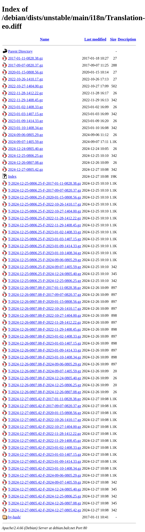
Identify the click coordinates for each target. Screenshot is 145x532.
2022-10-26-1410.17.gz (25, 79)
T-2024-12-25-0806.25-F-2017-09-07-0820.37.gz (44, 190)
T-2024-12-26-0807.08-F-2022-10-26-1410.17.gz (44, 308)
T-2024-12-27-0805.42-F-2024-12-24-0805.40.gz (44, 489)
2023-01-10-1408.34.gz (25, 128)
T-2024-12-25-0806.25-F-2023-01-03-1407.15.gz (44, 239)
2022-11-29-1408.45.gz (25, 100)
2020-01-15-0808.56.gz (25, 72)
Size (113, 39)
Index (12, 176)
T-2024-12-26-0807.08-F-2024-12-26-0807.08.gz (44, 392)
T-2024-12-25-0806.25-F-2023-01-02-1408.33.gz (44, 232)
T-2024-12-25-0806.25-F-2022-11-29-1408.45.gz (44, 225)
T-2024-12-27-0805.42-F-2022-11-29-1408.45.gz (44, 441)
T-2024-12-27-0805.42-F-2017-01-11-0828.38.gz (44, 399)
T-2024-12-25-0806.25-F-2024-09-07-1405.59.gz (44, 267)
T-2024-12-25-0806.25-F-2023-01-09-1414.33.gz (44, 246)
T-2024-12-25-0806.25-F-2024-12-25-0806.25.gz (44, 281)
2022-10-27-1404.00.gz (25, 86)
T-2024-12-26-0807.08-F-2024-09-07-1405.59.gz (44, 371)
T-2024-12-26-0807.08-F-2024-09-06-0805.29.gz (44, 364)
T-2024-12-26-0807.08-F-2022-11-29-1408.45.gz (44, 329)
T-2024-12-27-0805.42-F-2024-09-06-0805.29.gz (44, 475)
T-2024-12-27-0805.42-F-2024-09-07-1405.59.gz (44, 482)
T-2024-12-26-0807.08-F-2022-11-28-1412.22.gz (44, 322)
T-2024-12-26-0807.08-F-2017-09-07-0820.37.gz (44, 295)
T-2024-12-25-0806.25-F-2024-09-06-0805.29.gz (44, 260)
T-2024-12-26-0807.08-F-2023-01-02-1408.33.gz (44, 336)
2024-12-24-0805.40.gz (25, 149)
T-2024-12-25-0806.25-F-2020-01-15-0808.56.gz (44, 197)
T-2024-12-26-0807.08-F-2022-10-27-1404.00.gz (44, 315)
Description (127, 39)
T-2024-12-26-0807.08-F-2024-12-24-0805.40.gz (44, 378)
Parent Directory (20, 51)
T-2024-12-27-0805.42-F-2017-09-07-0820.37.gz (44, 406)
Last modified (95, 39)
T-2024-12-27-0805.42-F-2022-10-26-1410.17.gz (44, 420)
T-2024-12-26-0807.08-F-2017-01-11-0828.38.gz (44, 288)
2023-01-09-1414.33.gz (25, 121)
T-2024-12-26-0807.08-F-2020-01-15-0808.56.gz (44, 302)
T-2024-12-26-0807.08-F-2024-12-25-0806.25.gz (44, 385)
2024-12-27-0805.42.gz (25, 169)
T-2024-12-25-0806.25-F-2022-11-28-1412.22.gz (44, 218)
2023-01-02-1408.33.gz (25, 107)
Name (44, 39)
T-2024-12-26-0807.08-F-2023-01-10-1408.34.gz (44, 357)
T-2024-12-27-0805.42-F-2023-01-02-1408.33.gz (44, 448)
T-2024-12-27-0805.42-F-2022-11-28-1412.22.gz (44, 434)
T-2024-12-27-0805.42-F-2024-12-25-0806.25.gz (44, 496)
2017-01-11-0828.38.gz (25, 58)
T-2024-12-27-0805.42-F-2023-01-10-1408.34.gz (44, 468)
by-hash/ (14, 517)
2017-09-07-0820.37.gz (25, 65)
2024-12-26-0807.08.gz (25, 163)
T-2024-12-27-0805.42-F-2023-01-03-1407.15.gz (44, 454)
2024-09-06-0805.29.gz (25, 135)
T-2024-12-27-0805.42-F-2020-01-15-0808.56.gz (44, 413)
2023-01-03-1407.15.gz (25, 114)
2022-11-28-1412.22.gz (25, 93)
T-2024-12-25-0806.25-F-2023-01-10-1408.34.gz (44, 253)
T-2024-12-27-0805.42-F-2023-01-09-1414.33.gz (44, 461)
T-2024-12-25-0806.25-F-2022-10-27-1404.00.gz (44, 211)
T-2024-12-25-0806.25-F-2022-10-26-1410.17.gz (44, 204)
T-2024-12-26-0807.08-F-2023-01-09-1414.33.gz (44, 350)
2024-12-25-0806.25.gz (25, 156)
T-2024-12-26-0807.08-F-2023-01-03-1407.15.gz (44, 343)
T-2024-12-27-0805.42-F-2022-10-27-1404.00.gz (44, 427)
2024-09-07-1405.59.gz (25, 142)
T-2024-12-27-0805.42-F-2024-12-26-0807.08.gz (44, 503)
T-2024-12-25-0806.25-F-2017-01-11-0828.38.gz (44, 183)
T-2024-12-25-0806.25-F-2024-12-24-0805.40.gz (44, 274)
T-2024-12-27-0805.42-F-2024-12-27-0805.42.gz (44, 510)
